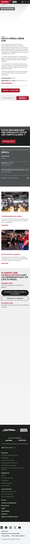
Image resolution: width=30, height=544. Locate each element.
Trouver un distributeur (8, 503)
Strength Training (7, 478)
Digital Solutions (6, 483)
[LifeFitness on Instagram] (10, 527)
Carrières (4, 514)
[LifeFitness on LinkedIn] (1, 527)
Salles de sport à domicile (9, 463)
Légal (3, 508)
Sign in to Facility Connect (9, 516)
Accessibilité (5, 511)
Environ (3, 500)
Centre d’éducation (7, 496)
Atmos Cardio (5, 485)
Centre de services (7, 494)
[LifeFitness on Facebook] (6, 527)
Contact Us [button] (4, 531)
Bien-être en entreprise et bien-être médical (12, 468)
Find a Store (5, 505)
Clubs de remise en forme (9, 455)
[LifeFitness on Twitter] (15, 527)
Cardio (3, 475)
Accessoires (4, 480)
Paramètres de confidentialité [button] (10, 533)
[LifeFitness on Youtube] (19, 527)
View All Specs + (7, 83)
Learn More (4, 225)
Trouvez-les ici (8, 141)
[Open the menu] (28, 2)
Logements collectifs (8, 460)
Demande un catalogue (15, 298)
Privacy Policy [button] (5, 536)
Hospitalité (4, 458)
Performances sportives (8, 465)
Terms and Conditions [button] (18, 536)
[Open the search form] (25, 2)
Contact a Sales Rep (10, 90)
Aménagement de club (8, 491)
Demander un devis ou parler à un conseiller (15, 293)
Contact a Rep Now (22, 98)
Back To (4, 5)
